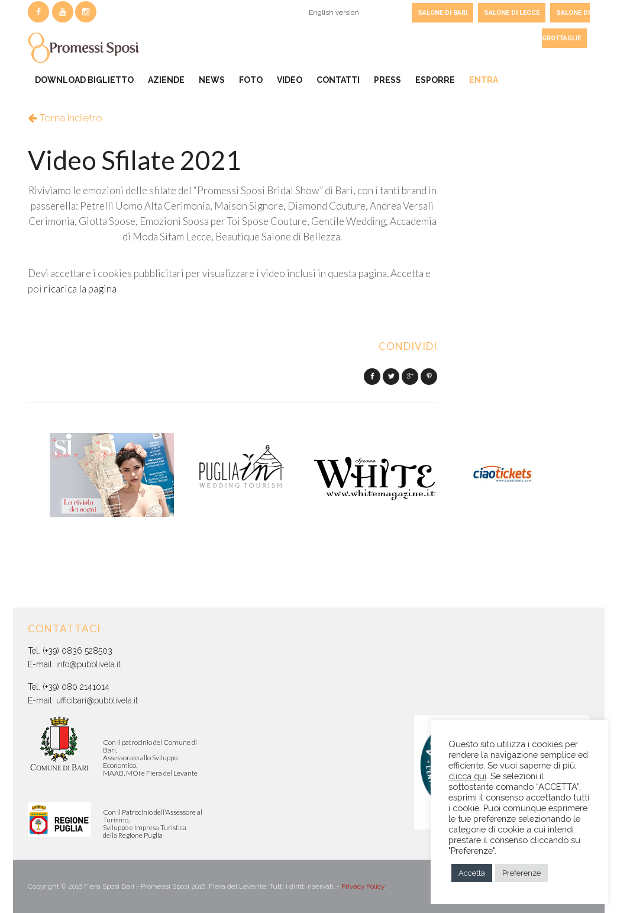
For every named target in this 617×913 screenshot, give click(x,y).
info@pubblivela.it (88, 664)
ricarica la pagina (80, 288)
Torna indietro (65, 118)
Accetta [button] (471, 873)
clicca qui (467, 776)
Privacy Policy (362, 886)
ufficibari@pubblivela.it (97, 700)
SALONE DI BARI (442, 13)
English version (334, 12)
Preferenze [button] (521, 873)
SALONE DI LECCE (512, 13)
